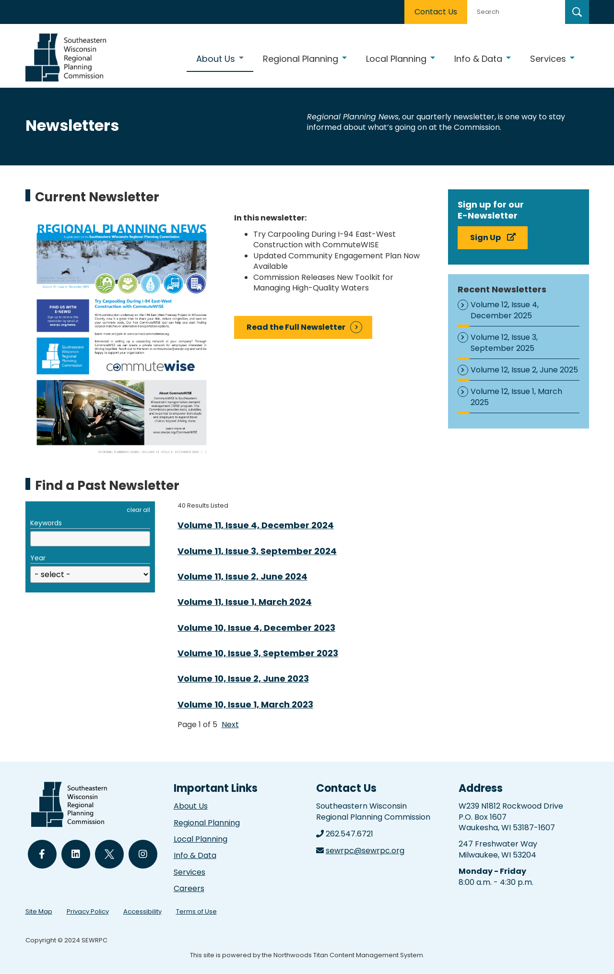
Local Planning (200, 839)
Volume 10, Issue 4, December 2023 (256, 628)
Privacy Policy (88, 911)
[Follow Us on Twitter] (109, 854)
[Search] (577, 12)
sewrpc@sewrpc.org (365, 850)
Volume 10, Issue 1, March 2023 (245, 704)
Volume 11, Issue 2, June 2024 (242, 576)
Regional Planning (207, 822)
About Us (191, 806)
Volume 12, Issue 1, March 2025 (516, 396)
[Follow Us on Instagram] (143, 854)
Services (189, 872)
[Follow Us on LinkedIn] (75, 854)
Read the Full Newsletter (296, 327)
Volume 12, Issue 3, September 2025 (504, 342)
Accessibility (142, 911)
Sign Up (485, 237)
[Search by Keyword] (515, 12)
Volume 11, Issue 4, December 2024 (255, 525)
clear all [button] (138, 510)
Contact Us (435, 11)
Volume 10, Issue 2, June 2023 (243, 678)
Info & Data (195, 855)
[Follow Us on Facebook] (42, 854)
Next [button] (230, 724)
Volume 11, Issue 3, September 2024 (257, 551)
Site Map (38, 911)
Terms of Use (196, 911)
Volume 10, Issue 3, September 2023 (257, 653)
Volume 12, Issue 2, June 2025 (524, 370)
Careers (189, 888)
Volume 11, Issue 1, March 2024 (244, 602)
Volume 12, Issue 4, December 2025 (505, 310)
